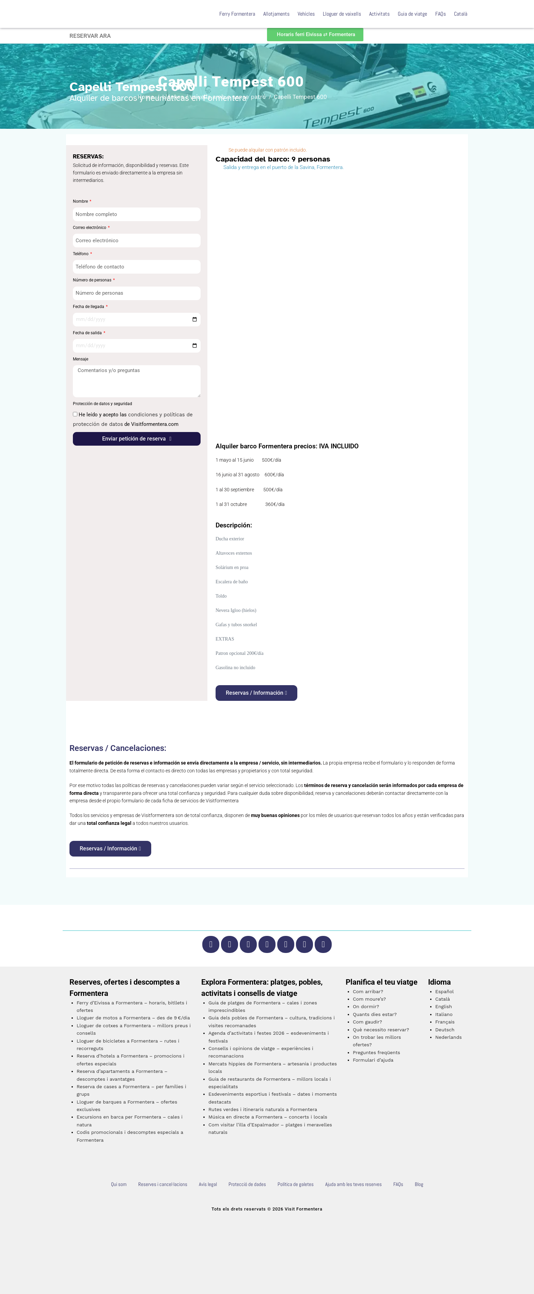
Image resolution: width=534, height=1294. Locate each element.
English (443, 1006)
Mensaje (80, 359)
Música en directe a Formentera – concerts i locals (267, 1117)
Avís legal (208, 1184)
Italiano (444, 1014)
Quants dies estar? (375, 1014)
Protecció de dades (247, 1184)
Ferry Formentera (237, 13)
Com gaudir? (367, 1022)
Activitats (379, 13)
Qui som (119, 1184)
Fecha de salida (88, 332)
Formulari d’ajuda (373, 1060)
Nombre (81, 201)
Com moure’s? (369, 999)
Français (445, 1022)
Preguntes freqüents (376, 1052)
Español (444, 991)
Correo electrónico (90, 227)
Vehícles (306, 13)
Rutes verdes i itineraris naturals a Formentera (262, 1109)
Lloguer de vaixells (342, 13)
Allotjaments (276, 13)
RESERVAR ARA (90, 35)
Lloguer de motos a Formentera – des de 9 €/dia (133, 1017)
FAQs (440, 13)
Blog (419, 1184)
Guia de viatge (412, 13)
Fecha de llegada (89, 306)
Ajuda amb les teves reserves (353, 1184)
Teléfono (81, 253)
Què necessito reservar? (381, 1029)
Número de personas (92, 280)
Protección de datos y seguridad (102, 403)
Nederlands (448, 1037)
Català (460, 13)
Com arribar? (368, 991)
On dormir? (366, 1006)
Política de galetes (296, 1184)
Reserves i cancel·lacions (162, 1184)
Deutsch (445, 1029)
